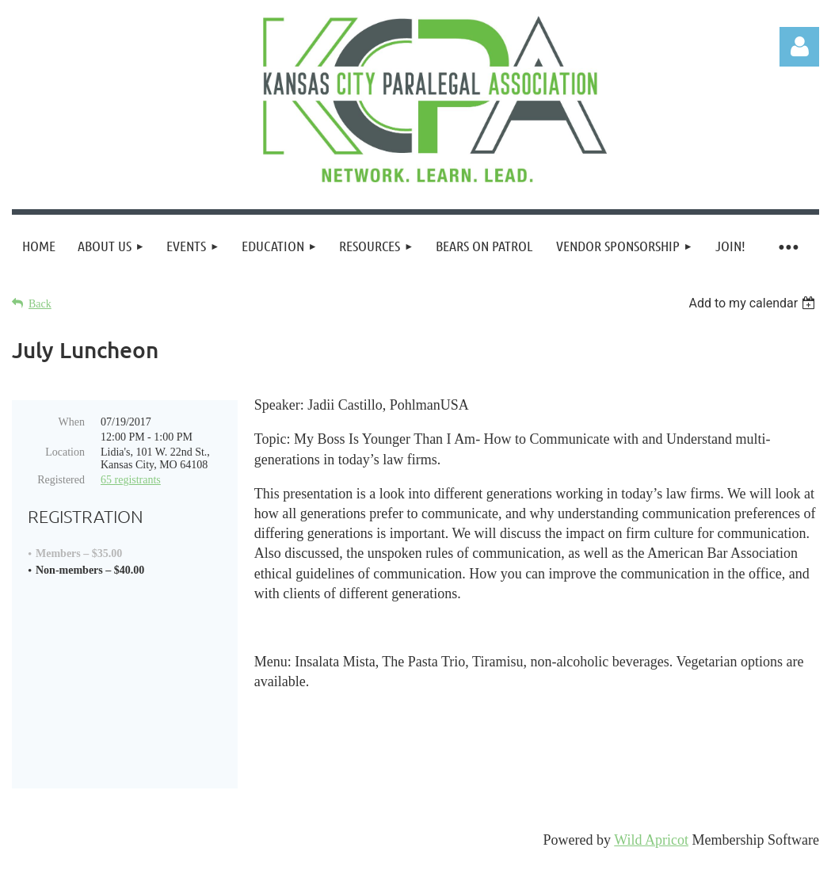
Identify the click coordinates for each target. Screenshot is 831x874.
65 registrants (131, 480)
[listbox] (753, 303)
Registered (61, 480)
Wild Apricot (651, 854)
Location (65, 452)
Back (40, 304)
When (72, 422)
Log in (799, 47)
